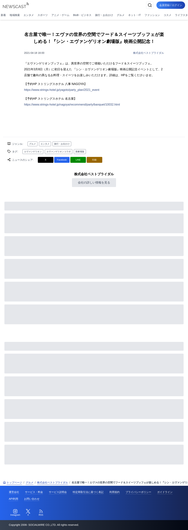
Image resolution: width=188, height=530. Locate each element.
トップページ (12, 482)
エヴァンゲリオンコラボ (58, 151)
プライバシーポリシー (138, 492)
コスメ (167, 15)
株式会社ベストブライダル (148, 52)
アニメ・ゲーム (60, 15)
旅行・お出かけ (104, 15)
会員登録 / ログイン (170, 5)
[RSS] (41, 512)
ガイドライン (165, 492)
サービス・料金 (34, 492)
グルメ (120, 15)
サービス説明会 (58, 492)
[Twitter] (28, 512)
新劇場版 (79, 151)
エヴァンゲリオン (33, 151)
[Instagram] (15, 512)
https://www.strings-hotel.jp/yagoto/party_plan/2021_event (61, 89)
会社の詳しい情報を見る (94, 182)
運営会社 (14, 492)
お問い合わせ (31, 498)
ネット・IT (134, 15)
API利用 (13, 498)
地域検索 (15, 15)
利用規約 (114, 492)
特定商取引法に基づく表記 (88, 492)
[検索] (149, 5)
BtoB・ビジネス (82, 15)
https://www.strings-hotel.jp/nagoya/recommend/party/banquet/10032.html (72, 104)
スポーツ (42, 15)
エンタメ (29, 15)
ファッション (152, 15)
